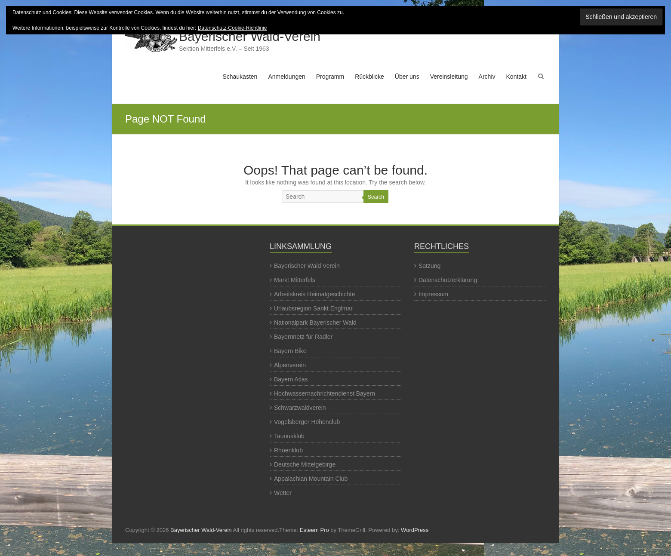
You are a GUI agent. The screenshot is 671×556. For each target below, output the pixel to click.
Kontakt (516, 76)
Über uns (407, 76)
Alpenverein (290, 365)
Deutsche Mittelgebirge (305, 464)
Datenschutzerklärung (448, 279)
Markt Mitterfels (294, 279)
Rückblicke (369, 76)
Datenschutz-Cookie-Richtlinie (232, 28)
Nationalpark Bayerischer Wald (315, 322)
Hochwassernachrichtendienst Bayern (324, 393)
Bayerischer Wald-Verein (249, 36)
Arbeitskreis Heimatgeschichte (314, 294)
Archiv (487, 76)
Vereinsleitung (449, 76)
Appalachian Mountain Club (311, 478)
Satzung (429, 265)
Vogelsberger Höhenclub (307, 421)
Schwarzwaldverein (300, 407)
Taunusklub (289, 436)
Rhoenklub (288, 450)
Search (376, 197)
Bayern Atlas (291, 379)
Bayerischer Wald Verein (307, 265)
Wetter (283, 492)
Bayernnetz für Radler (303, 336)
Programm (330, 76)
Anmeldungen (286, 76)
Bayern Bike (290, 350)
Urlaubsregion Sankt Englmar (313, 308)
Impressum (433, 294)
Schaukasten (239, 76)
